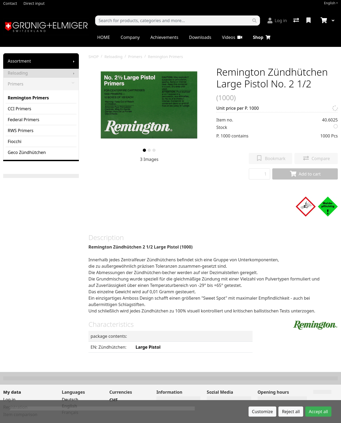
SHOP (93, 56)
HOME (103, 37)
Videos (232, 37)
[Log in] (277, 20)
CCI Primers (19, 109)
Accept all (318, 411)
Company (130, 37)
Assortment (19, 61)
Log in (9, 399)
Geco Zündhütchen (27, 152)
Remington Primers (28, 98)
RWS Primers (20, 130)
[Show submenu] (74, 61)
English (329, 3)
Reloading (18, 73)
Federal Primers (23, 120)
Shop (261, 37)
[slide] (144, 150)
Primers (41, 84)
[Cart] (323, 20)
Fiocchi (15, 141)
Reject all (291, 411)
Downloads (200, 37)
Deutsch (70, 399)
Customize (262, 411)
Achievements (164, 37)
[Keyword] (172, 20)
